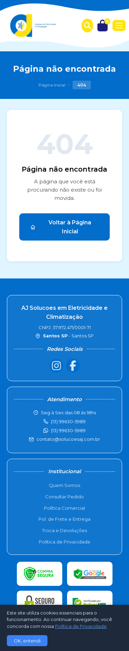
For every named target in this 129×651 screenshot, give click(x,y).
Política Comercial (64, 508)
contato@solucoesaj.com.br (68, 439)
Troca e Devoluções (64, 530)
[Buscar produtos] (87, 25)
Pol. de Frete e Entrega (64, 519)
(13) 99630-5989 (68, 430)
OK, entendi (27, 640)
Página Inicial (52, 85)
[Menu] (119, 25)
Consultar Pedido (64, 496)
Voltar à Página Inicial (60, 227)
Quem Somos (64, 485)
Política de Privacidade (64, 542)
